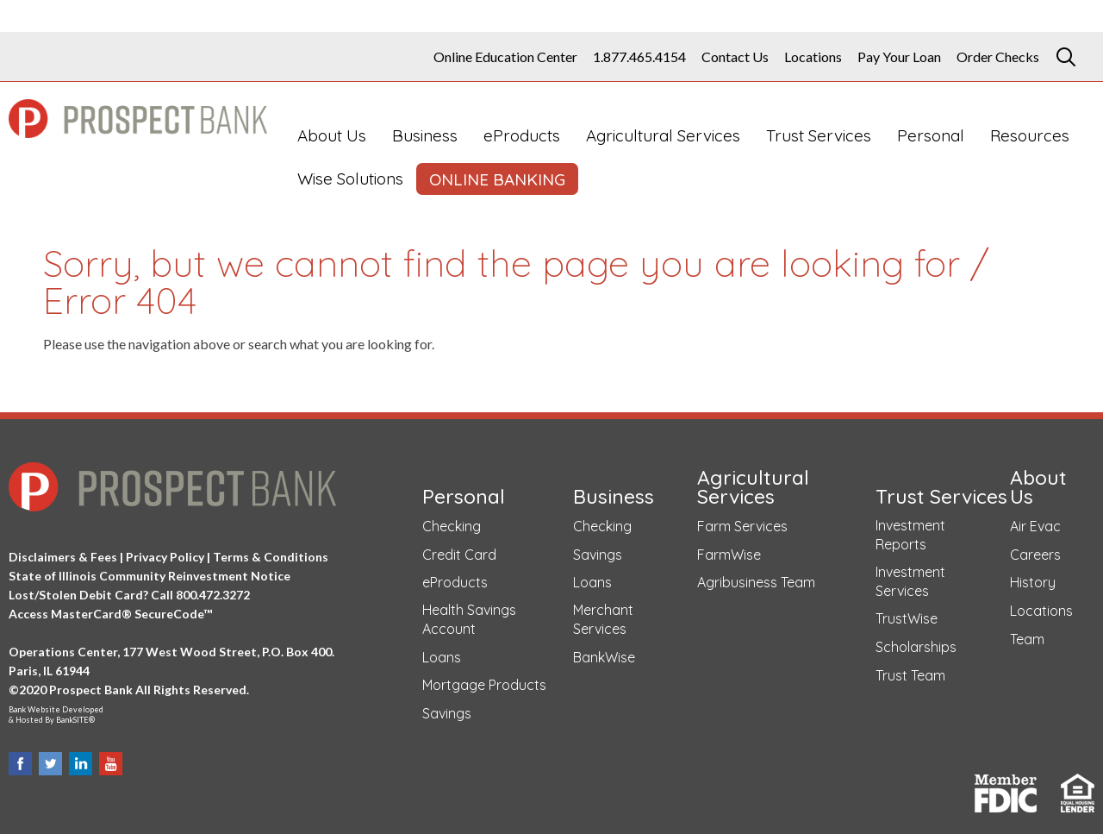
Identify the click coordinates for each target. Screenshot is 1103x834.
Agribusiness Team (756, 582)
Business (425, 135)
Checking (451, 526)
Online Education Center (505, 57)
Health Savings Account (469, 619)
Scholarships (916, 646)
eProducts (521, 135)
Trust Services (818, 135)
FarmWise (729, 554)
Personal (930, 135)
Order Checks (998, 57)
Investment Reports (910, 535)
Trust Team (910, 675)
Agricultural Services (663, 135)
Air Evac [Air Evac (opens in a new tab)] (1035, 526)
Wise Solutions (350, 178)
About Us (331, 135)
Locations (813, 57)
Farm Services (742, 526)
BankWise (604, 657)
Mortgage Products (484, 684)
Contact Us (735, 57)
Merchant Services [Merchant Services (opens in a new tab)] (603, 619)
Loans (441, 657)
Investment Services (910, 581)
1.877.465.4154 (639, 57)
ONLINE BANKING (497, 179)
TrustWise (907, 618)
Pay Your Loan (899, 57)
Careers (1035, 554)
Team (1027, 639)
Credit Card (459, 554)
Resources (1029, 135)
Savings (446, 713)
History (1033, 582)
